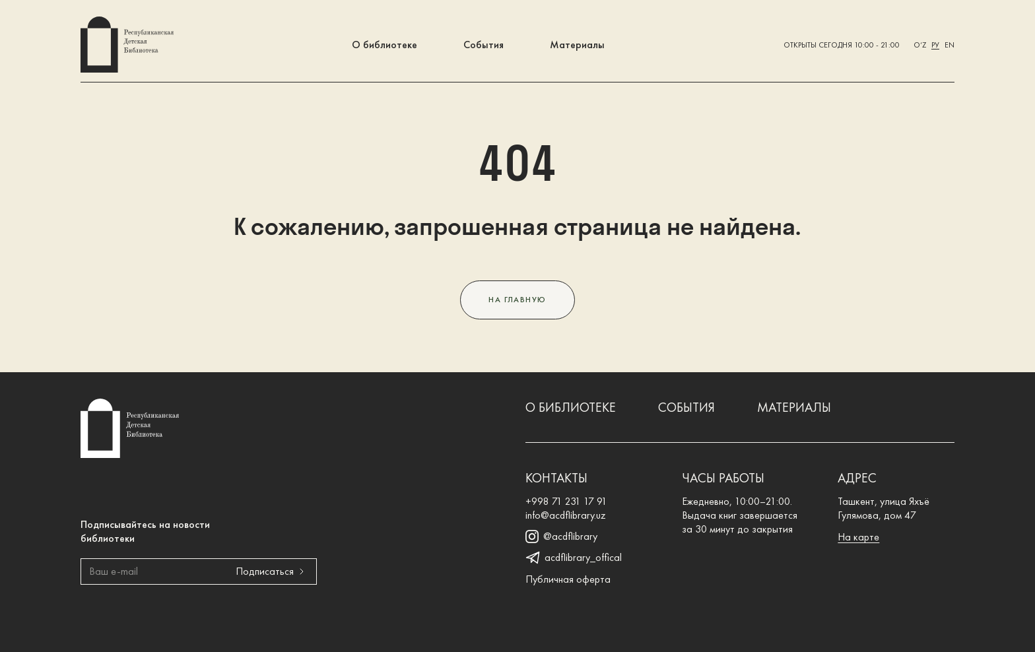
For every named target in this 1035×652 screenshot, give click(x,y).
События (483, 44)
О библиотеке (384, 44)
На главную (517, 299)
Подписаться (273, 571)
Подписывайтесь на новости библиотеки (145, 531)
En (949, 45)
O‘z (920, 45)
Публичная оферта (568, 579)
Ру (935, 45)
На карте (858, 537)
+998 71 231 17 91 (566, 501)
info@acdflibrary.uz (565, 515)
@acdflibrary (561, 536)
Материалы (577, 44)
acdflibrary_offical (573, 557)
